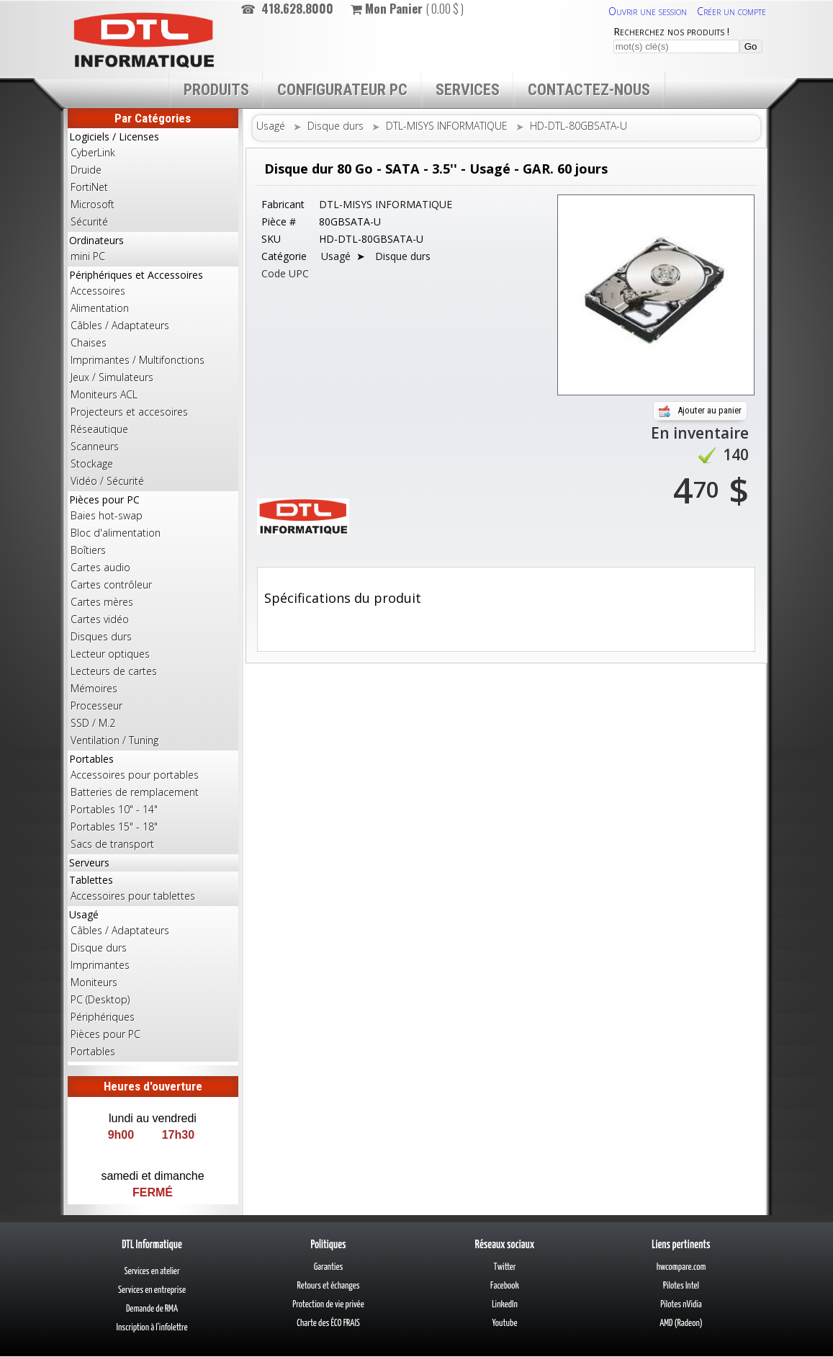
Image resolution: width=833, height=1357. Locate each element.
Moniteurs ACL (104, 394)
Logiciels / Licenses (153, 180)
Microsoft (92, 204)
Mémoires (94, 688)
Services (468, 90)
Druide (86, 169)
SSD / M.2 (93, 723)
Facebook (504, 1286)
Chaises (89, 342)
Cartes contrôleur (111, 584)
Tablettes (153, 889)
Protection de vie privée (328, 1304)
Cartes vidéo (100, 619)
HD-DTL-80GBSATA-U (578, 126)
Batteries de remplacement (135, 792)
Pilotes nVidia (680, 1304)
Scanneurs (95, 446)
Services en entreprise (152, 1290)
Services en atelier (151, 1271)
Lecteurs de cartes (114, 671)
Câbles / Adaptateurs (120, 325)
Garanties (328, 1267)
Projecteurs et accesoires (129, 411)
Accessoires (98, 290)
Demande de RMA (152, 1309)
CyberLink (93, 152)
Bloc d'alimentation (116, 532)
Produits (216, 90)
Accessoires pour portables (135, 774)
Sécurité (89, 221)
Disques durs (101, 636)
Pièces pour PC (153, 621)
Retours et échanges (328, 1286)
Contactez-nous (589, 90)
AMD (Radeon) (681, 1323)
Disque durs (99, 947)
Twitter (505, 1267)
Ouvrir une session (647, 11)
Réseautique (99, 429)
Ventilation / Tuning (114, 740)
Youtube (505, 1323)
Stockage (92, 463)
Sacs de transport (112, 844)
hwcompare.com (681, 1267)
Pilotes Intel (681, 1286)
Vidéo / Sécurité (107, 481)
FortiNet (89, 187)
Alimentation (100, 308)
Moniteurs (94, 982)
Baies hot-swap (107, 515)
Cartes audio (100, 567)
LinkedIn (505, 1304)
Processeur (96, 705)
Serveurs (89, 862)
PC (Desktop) (100, 999)
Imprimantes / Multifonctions (137, 360)
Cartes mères (102, 602)
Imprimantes (100, 965)
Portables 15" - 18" (114, 826)
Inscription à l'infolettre (152, 1328)
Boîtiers (88, 550)
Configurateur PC (342, 90)
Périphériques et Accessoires (153, 379)
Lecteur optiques (110, 653)
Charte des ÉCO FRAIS (328, 1323)
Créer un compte (731, 11)
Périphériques (103, 1017)
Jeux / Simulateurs (112, 377)
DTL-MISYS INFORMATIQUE (447, 126)
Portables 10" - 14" (114, 809)
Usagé (153, 984)
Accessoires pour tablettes (133, 896)
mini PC (88, 256)
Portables (153, 802)
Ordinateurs (153, 249)
